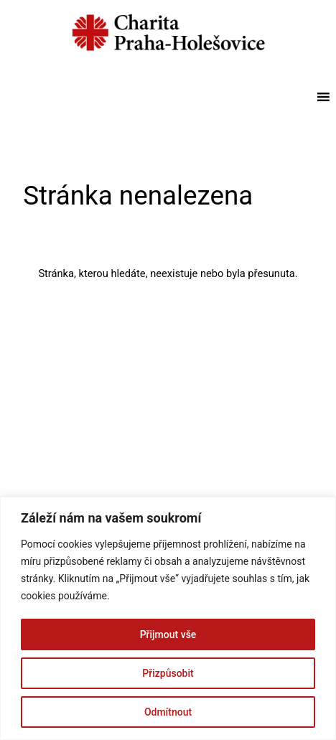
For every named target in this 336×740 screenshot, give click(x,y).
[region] (168, 618)
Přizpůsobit (167, 673)
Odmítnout (168, 712)
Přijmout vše (168, 634)
